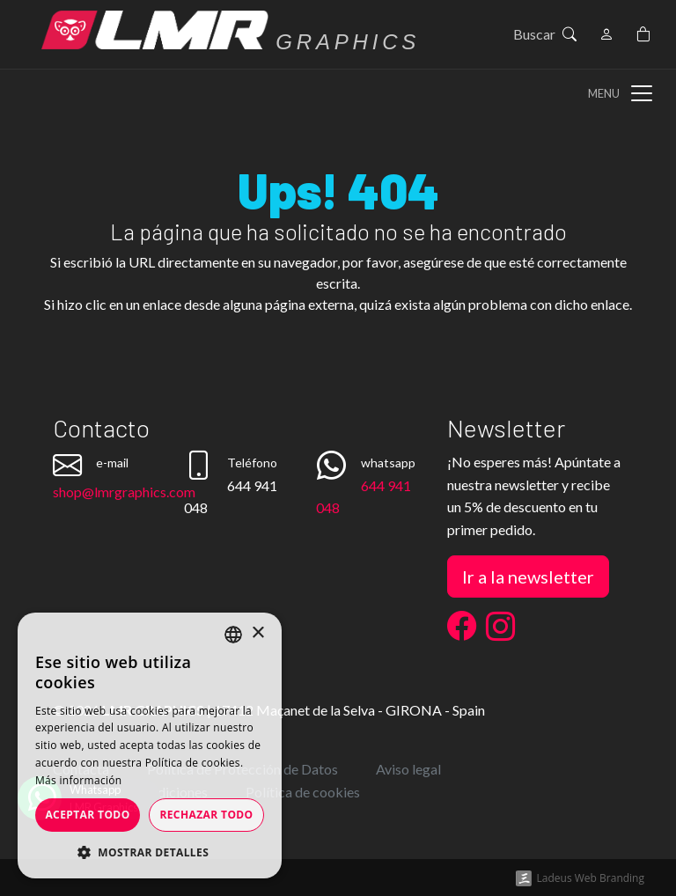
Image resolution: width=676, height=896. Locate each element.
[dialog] (150, 745)
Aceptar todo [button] (87, 814)
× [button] (257, 633)
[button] (149, 852)
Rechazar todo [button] (206, 814)
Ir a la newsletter (528, 576)
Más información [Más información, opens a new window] (78, 780)
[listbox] (233, 634)
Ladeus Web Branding (590, 877)
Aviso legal (408, 768)
